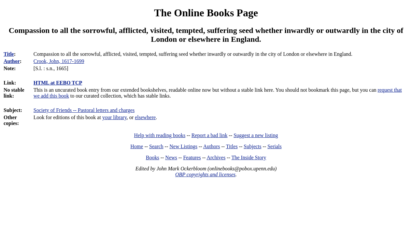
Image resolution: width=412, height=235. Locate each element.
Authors (211, 146)
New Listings (183, 146)
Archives (215, 157)
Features (192, 157)
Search (156, 146)
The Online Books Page (206, 13)
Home (136, 146)
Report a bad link (210, 135)
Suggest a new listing (256, 135)
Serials (274, 146)
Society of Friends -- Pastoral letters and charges (84, 110)
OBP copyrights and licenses (205, 174)
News (171, 157)
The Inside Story (249, 157)
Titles (232, 146)
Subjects (252, 146)
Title (9, 54)
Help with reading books (159, 135)
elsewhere (145, 117)
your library (114, 117)
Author (12, 61)
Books (152, 157)
